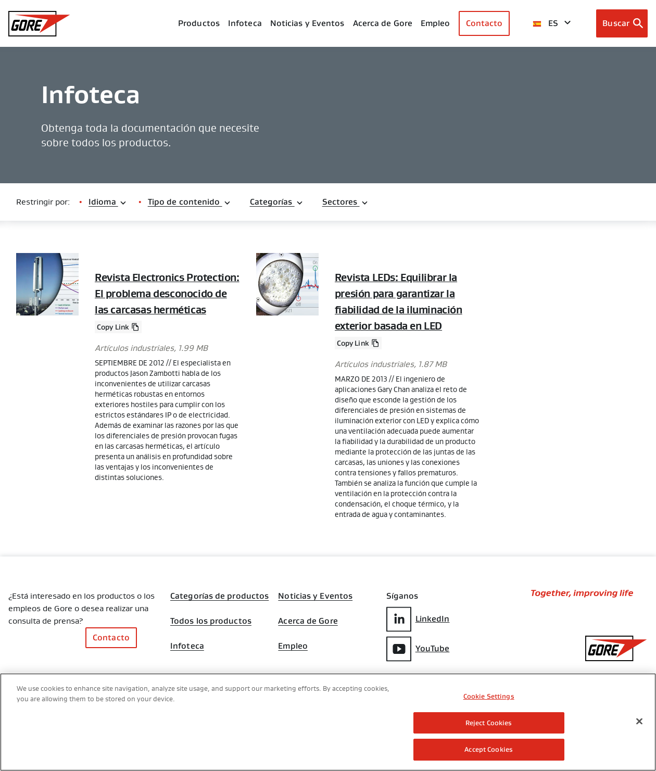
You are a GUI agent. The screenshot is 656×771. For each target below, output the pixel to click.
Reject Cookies (488, 723)
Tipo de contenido (189, 201)
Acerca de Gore (382, 23)
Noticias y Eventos (307, 23)
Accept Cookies (488, 749)
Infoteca (187, 644)
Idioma (108, 201)
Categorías (277, 201)
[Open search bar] (622, 23)
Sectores (345, 201)
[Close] (639, 721)
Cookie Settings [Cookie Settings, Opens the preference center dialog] (488, 696)
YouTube (418, 647)
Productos (199, 23)
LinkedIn (418, 617)
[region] (328, 722)
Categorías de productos (219, 594)
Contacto (484, 23)
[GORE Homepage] (39, 23)
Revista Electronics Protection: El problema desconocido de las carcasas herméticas (167, 293)
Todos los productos (210, 619)
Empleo (293, 644)
